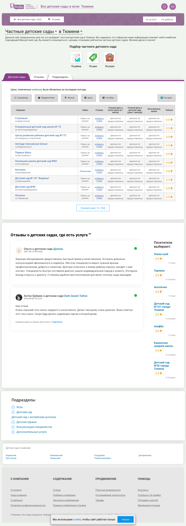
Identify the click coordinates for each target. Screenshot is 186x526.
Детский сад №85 (25, 186)
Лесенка (20, 195)
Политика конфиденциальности (28, 505)
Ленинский (85, 171)
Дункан (58, 248)
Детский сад (24, 412)
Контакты (143, 490)
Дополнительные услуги (31, 431)
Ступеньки (21, 118)
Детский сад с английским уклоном (34, 417)
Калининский (56, 455)
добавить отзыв (99, 119)
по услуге (151, 19)
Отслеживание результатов (110, 495)
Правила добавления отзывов (69, 505)
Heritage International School (31, 143)
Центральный (145, 455)
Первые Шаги (23, 152)
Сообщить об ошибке (149, 495)
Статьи (57, 490)
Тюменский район (102, 458)
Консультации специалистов (34, 427)
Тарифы (100, 500)
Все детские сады (28, 19)
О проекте (16, 490)
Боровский (11, 455)
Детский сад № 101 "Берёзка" (32, 178)
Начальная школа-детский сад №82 (36, 161)
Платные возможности (108, 490)
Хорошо (125, 519)
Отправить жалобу (148, 500)
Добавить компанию (64, 495)
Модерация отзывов (149, 505)
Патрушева (99, 455)
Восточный (11, 458)
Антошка (20, 169)
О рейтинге (17, 500)
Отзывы (54, 19)
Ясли (19, 407)
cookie (77, 519)
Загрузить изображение (66, 500)
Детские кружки (26, 422)
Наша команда (19, 495)
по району (167, 19)
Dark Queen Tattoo (75, 295)
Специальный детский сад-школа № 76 (38, 126)
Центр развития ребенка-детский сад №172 (40, 135)
